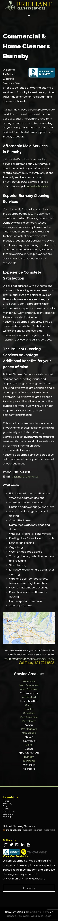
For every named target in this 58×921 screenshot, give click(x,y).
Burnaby (29, 757)
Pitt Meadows (29, 729)
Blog (5, 806)
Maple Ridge (29, 733)
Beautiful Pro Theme (38, 912)
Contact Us (8, 811)
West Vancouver (29, 689)
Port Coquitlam (29, 717)
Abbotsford (29, 697)
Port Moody (29, 721)
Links (5, 809)
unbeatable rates (37, 186)
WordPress (37, 916)
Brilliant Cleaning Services (29, 6)
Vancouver (29, 681)
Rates (6, 801)
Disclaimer (8, 814)
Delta (29, 745)
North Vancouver (29, 685)
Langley (29, 709)
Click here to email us (25, 476)
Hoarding (7, 804)
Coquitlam (29, 713)
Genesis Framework (18, 916)
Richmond (29, 761)
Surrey (29, 705)
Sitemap (7, 817)
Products (29, 888)
